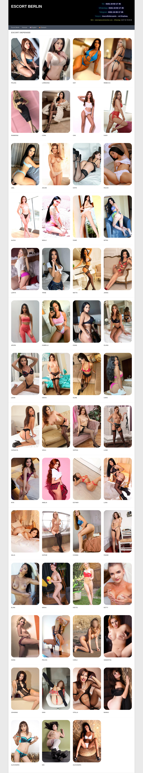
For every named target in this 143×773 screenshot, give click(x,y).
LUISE (106, 450)
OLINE (75, 397)
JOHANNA (14, 712)
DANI (43, 712)
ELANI (13, 607)
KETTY (106, 607)
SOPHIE (44, 555)
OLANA (106, 345)
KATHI (75, 188)
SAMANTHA (107, 660)
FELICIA (44, 660)
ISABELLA (45, 345)
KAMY (106, 135)
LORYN (13, 292)
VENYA (44, 397)
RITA (12, 502)
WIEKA (44, 607)
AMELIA (44, 502)
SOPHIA (75, 450)
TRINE (44, 292)
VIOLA (44, 450)
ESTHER (75, 502)
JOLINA (44, 188)
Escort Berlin (15, 27)
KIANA (75, 345)
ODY (74, 83)
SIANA (13, 660)
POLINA (13, 83)
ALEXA (13, 240)
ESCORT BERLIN (26, 6)
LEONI (13, 397)
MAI (43, 765)
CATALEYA (14, 450)
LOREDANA (46, 83)
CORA (44, 135)
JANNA (106, 292)
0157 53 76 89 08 (126, 20)
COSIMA (75, 555)
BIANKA (106, 712)
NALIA (13, 555)
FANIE (75, 240)
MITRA (106, 240)
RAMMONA (14, 135)
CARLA (75, 660)
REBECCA (107, 83)
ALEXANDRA (15, 765)
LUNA (105, 502)
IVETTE (75, 607)
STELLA (75, 712)
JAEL (12, 188)
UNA (74, 135)
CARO (106, 397)
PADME (106, 555)
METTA (75, 292)
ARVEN (13, 345)
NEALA (44, 240)
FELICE (106, 188)
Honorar (24, 27)
